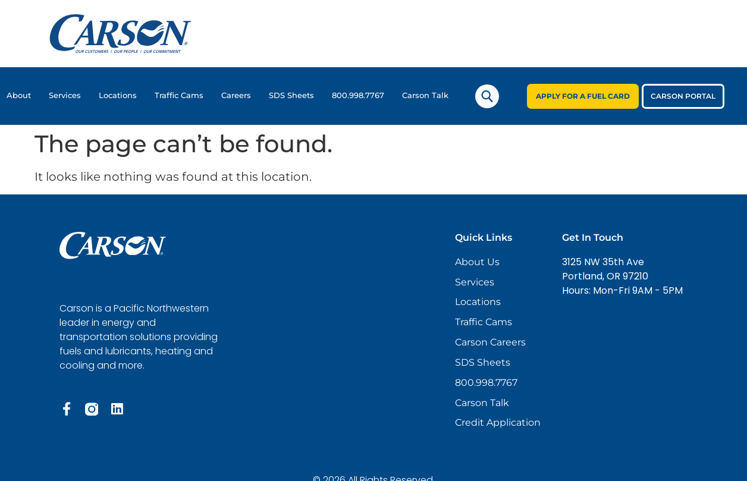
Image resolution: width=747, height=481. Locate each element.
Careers (236, 95)
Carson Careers (490, 342)
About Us (477, 262)
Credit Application (498, 423)
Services (65, 95)
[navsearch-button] (487, 96)
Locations (118, 95)
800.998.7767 (358, 95)
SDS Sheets (291, 95)
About (19, 95)
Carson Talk (425, 95)
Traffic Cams (179, 95)
